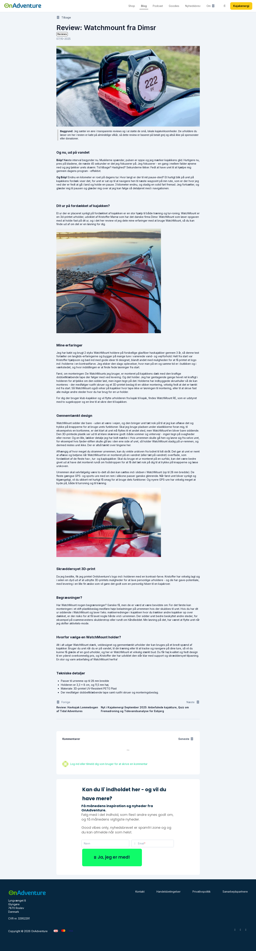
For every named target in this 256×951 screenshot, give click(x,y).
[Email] (156, 843)
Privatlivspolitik (202, 891)
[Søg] (224, 6)
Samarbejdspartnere (235, 891)
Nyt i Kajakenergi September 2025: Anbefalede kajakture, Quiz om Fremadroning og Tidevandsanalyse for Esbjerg (145, 709)
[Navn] (105, 843)
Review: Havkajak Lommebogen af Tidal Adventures (77, 709)
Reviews (62, 34)
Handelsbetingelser (168, 891)
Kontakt (140, 891)
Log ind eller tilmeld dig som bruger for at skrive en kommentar (109, 763)
